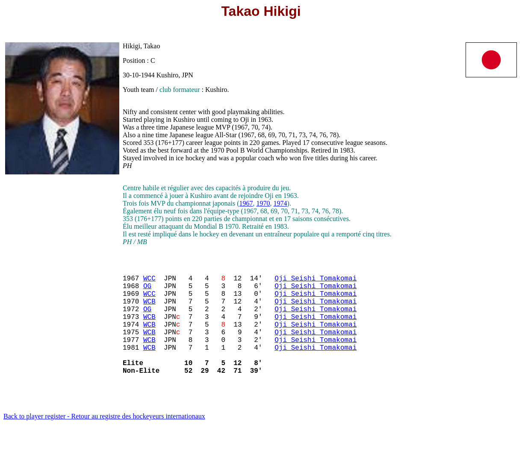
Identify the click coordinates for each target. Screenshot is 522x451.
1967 (246, 203)
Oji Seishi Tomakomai (315, 281)
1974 (280, 203)
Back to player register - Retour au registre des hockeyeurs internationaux (104, 440)
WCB (149, 309)
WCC (149, 281)
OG (147, 290)
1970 (263, 203)
